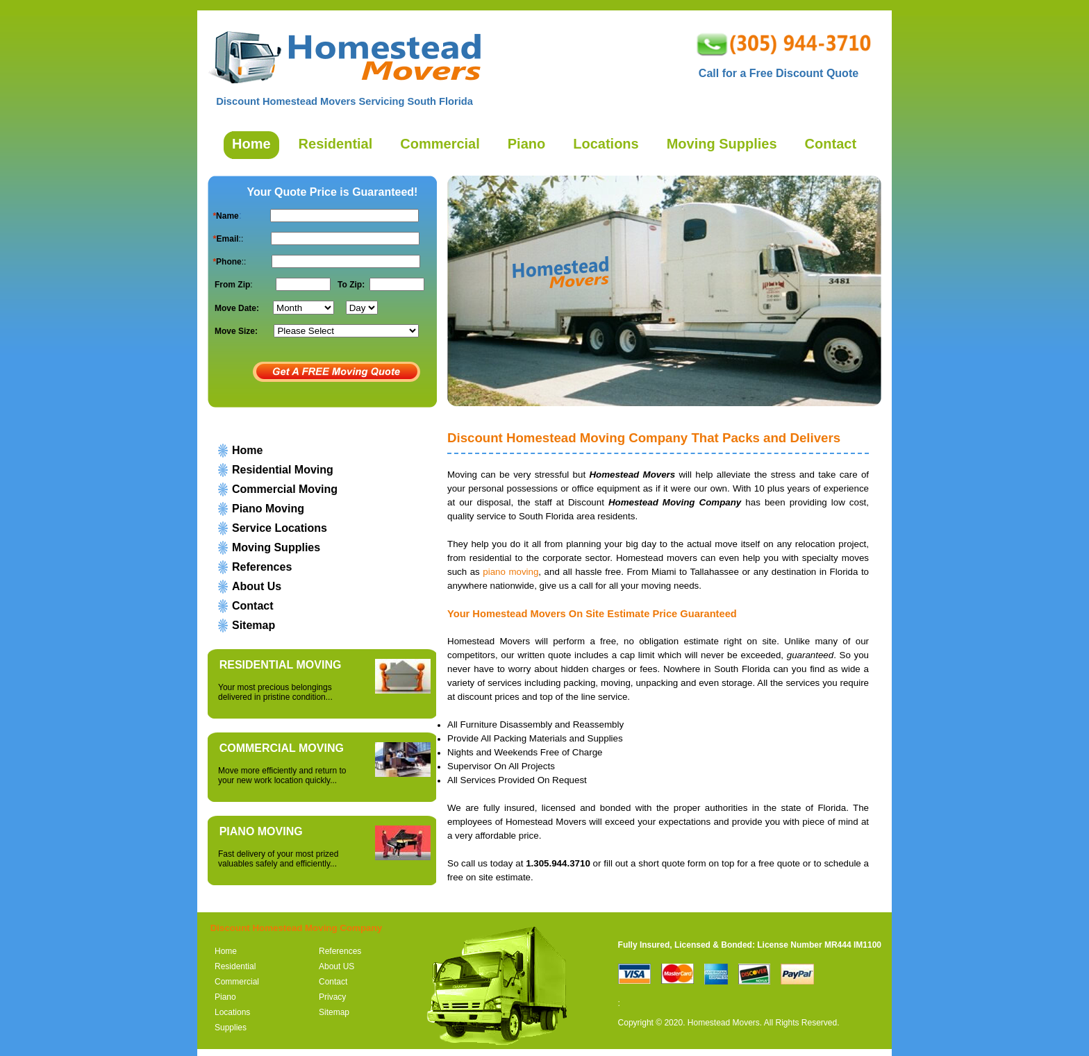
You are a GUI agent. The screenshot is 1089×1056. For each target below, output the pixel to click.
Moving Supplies (276, 547)
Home (247, 450)
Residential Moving (282, 470)
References (262, 567)
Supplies (231, 1027)
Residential (235, 966)
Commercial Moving (285, 489)
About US (336, 966)
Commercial (237, 982)
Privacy (332, 997)
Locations (232, 1012)
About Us (256, 586)
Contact (253, 606)
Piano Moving (268, 508)
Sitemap (253, 625)
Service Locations (279, 528)
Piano (225, 997)
